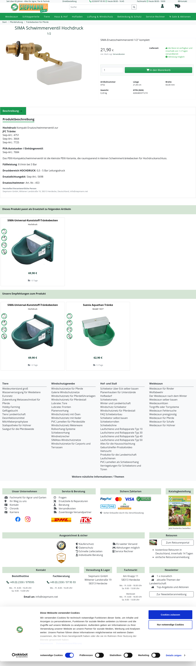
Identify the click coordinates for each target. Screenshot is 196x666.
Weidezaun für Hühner (162, 425)
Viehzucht (105, 451)
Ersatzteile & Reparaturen (69, 501)
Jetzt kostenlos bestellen (180, 528)
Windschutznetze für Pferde (67, 388)
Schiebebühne (108, 425)
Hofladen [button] (77, 16)
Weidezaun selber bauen (163, 399)
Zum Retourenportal (177, 542)
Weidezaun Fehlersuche (162, 410)
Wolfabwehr (156, 392)
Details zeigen (173, 660)
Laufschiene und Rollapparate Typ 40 (121, 436)
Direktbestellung (69, 1)
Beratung (60, 504)
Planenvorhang (60, 410)
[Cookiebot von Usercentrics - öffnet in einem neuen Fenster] (19, 660)
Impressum (46, 648)
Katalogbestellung (180, 491)
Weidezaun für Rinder (161, 388)
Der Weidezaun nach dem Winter (168, 396)
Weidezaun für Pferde (161, 418)
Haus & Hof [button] (61, 16)
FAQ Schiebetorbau (111, 414)
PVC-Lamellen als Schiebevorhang (119, 462)
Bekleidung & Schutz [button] (129, 16)
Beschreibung (13, 111)
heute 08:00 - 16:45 (116, 1)
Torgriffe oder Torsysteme (164, 407)
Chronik (10, 508)
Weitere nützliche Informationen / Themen (98, 476)
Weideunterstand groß (15, 388)
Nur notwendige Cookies (170, 629)
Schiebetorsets (108, 399)
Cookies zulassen (170, 619)
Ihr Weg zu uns (14, 501)
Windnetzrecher (60, 436)
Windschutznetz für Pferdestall (68, 399)
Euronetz (7, 396)
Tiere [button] (47, 16)
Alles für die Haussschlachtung (117, 443)
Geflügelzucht (10, 410)
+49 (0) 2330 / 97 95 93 (61, 582)
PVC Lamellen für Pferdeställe (68, 421)
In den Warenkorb (159, 70)
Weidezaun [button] (11, 16)
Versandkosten (119, 54)
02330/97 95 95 (98, 1)
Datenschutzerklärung (69, 648)
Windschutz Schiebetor (113, 407)
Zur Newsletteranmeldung (171, 594)
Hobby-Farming (11, 407)
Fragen (59, 497)
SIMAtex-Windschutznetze (66, 440)
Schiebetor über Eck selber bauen (119, 388)
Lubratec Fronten (61, 407)
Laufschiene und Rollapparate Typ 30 (121, 432)
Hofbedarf (106, 396)
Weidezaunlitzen (158, 403)
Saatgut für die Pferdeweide (18, 429)
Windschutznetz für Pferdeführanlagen (73, 396)
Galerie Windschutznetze (65, 392)
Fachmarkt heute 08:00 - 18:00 (151, 1)
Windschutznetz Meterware (67, 425)
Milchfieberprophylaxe (15, 421)
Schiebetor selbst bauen (114, 418)
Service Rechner (124, 551)
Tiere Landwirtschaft (14, 414)
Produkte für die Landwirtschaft (118, 454)
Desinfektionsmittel (13, 418)
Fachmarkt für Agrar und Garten (24, 497)
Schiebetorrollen (109, 421)
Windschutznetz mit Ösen (65, 414)
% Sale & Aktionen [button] (180, 16)
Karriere (10, 512)
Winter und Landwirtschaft (115, 403)
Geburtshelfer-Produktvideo (116, 447)
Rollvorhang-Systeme (63, 429)
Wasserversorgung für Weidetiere (21, 392)
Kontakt (10, 504)
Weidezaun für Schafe (161, 421)
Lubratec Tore (59, 403)
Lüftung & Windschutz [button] (100, 16)
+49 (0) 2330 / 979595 (20, 582)
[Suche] (100, 7)
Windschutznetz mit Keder (66, 418)
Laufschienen (107, 458)
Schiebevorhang (60, 432)
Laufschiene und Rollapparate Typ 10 (121, 429)
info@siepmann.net (47, 596)
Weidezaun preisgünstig (163, 414)
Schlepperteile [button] (31, 16)
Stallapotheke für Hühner (16, 425)
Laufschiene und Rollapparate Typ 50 (121, 440)
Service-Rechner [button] (155, 16)
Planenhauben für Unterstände (118, 392)
